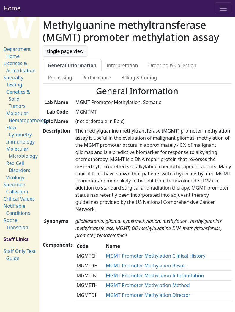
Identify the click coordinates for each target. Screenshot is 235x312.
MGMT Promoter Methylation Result (146, 265)
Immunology (20, 141)
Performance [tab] (96, 77)
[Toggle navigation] (223, 8)
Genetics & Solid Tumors (18, 99)
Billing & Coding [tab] (139, 77)
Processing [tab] (60, 77)
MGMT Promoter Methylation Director (148, 295)
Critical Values (19, 199)
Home (12, 8)
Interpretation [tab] (122, 65)
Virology (15, 177)
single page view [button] (65, 51)
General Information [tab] (72, 65)
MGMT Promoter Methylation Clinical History (155, 256)
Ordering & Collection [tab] (172, 65)
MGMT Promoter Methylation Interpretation (155, 275)
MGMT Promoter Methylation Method (148, 285)
